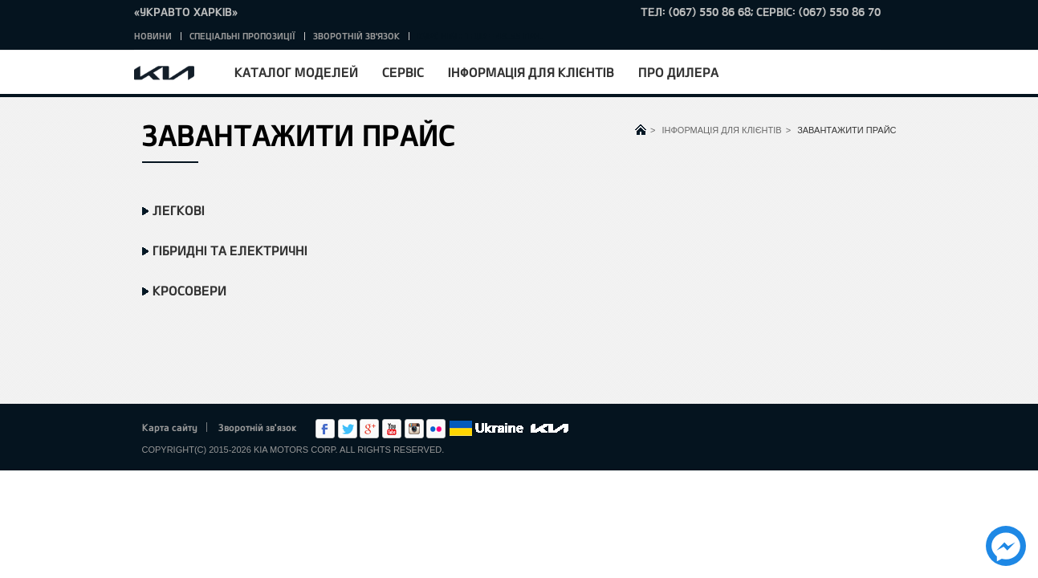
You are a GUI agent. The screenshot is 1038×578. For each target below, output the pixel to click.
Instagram (414, 428)
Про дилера (678, 71)
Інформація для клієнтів (531, 71)
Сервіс (403, 71)
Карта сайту (169, 427)
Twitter (347, 428)
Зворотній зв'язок (356, 36)
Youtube (391, 428)
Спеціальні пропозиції (242, 36)
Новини (153, 36)
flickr (436, 428)
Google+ (369, 428)
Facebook (325, 428)
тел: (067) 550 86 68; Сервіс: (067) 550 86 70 (761, 11)
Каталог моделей (296, 71)
